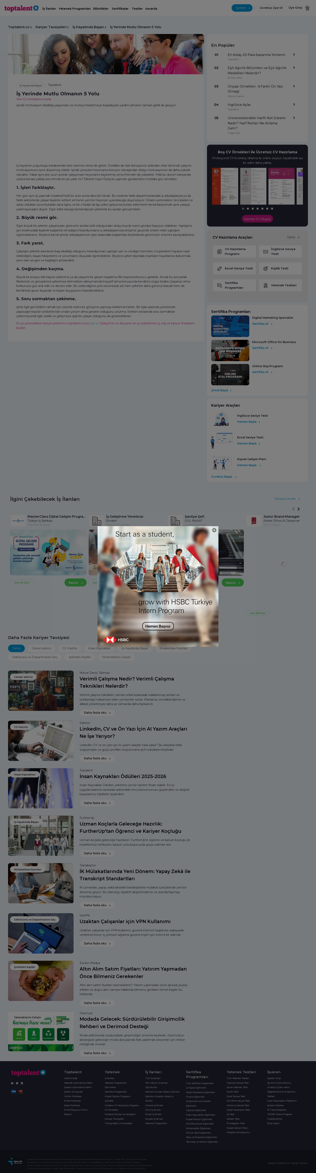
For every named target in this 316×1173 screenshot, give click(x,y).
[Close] (214, 530)
